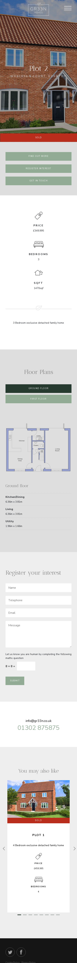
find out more (38, 156)
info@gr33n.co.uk (38, 721)
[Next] (73, 848)
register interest (38, 168)
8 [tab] (58, 915)
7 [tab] (52, 915)
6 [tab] (47, 915)
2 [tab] (25, 915)
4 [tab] (36, 915)
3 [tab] (30, 915)
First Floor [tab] (38, 399)
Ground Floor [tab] (38, 388)
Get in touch (38, 180)
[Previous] (4, 848)
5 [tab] (41, 915)
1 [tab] (19, 915)
